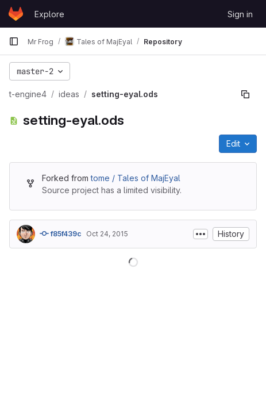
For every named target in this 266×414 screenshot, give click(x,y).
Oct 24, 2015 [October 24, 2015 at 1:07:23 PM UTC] (107, 233)
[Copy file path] (245, 94)
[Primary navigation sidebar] (14, 41)
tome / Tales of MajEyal (135, 178)
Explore (49, 14)
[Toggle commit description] (200, 234)
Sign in (240, 14)
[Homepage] (15, 14)
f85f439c (61, 233)
